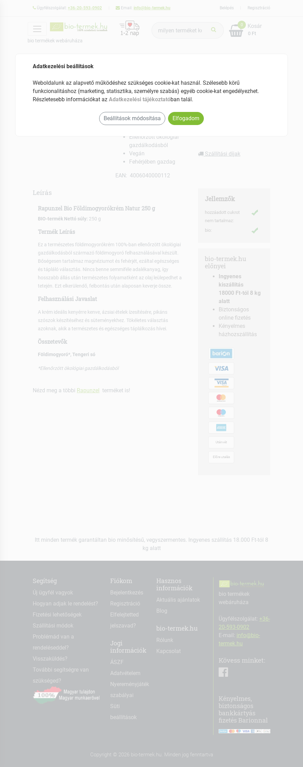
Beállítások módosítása (132, 118)
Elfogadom (186, 118)
